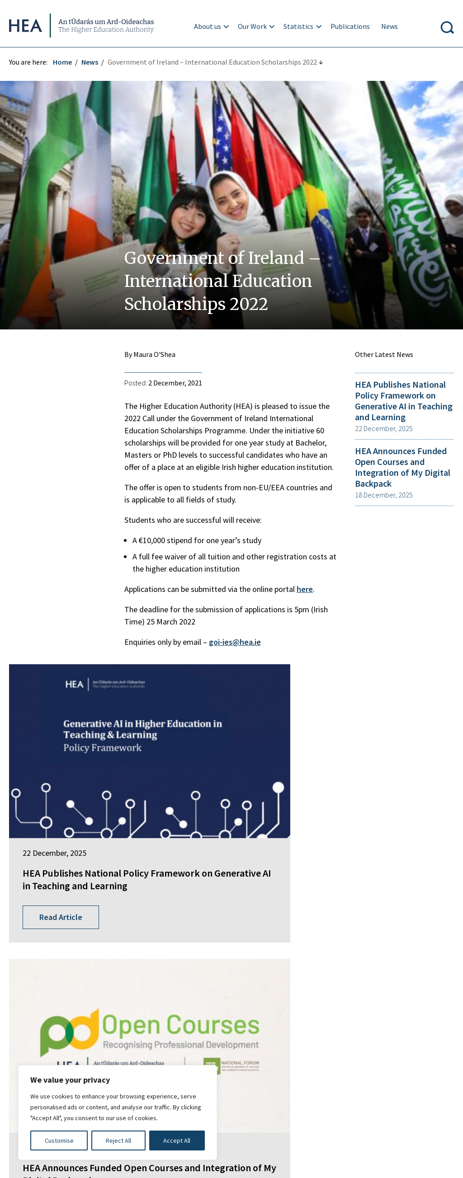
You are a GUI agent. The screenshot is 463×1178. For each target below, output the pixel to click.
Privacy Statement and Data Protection (268, 1063)
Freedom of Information (52, 1063)
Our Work (253, 26)
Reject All (118, 1140)
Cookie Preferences (328, 1081)
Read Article (65, 852)
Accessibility (261, 1081)
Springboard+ (185, 939)
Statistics (300, 26)
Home (66, 61)
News (390, 26)
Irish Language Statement (148, 1063)
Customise (59, 1140)
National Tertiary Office (200, 1015)
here (307, 589)
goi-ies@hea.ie (237, 642)
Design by (44, 1162)
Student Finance (189, 973)
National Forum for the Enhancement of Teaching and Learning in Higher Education (230, 995)
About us (208, 26)
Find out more (35, 1020)
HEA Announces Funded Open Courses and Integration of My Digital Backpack (400, 472)
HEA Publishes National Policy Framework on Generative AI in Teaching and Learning (398, 406)
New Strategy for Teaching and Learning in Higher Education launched (381, 801)
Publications (351, 26)
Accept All (176, 1140)
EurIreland (180, 956)
